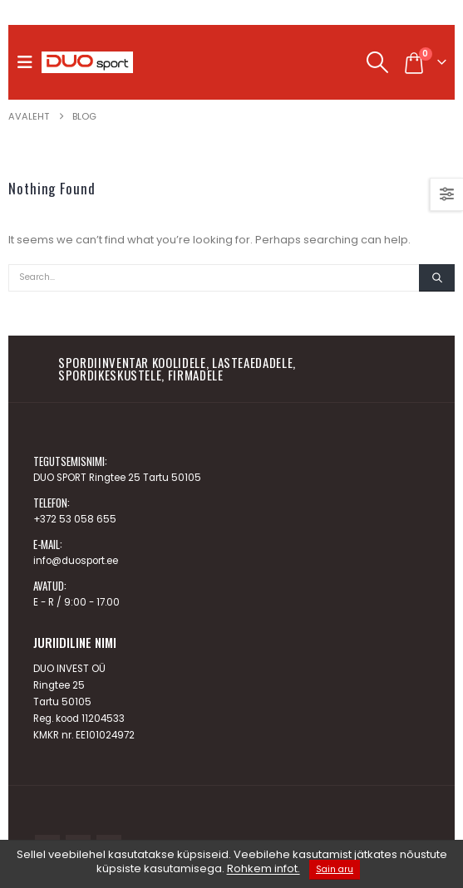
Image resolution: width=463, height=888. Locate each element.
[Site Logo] (87, 62)
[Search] (437, 278)
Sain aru (334, 869)
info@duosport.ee (75, 560)
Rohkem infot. (263, 869)
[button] (29, 62)
